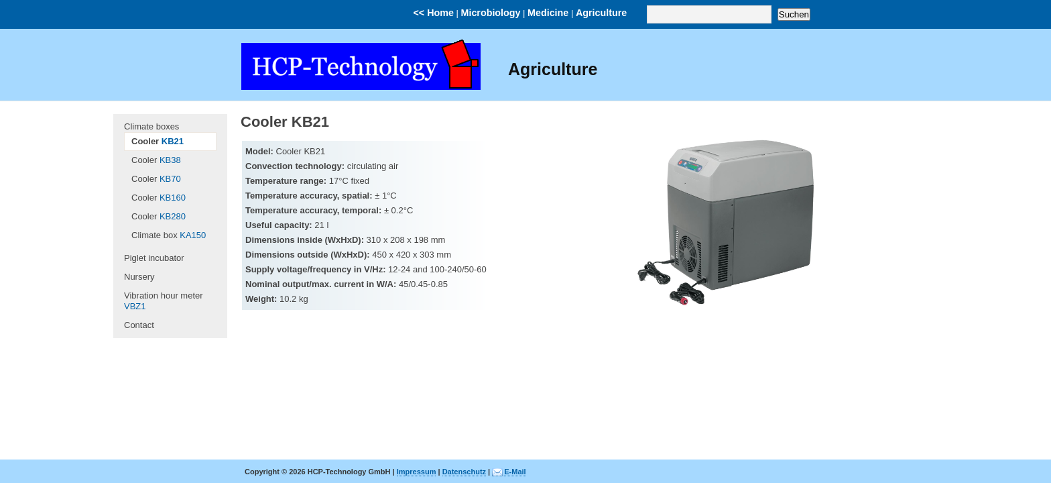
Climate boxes (151, 126)
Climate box (168, 235)
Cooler (157, 141)
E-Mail (515, 472)
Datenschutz (464, 472)
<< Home (434, 12)
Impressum (416, 472)
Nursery (139, 277)
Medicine (548, 12)
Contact (139, 325)
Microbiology (491, 12)
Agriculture (601, 12)
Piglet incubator (154, 258)
